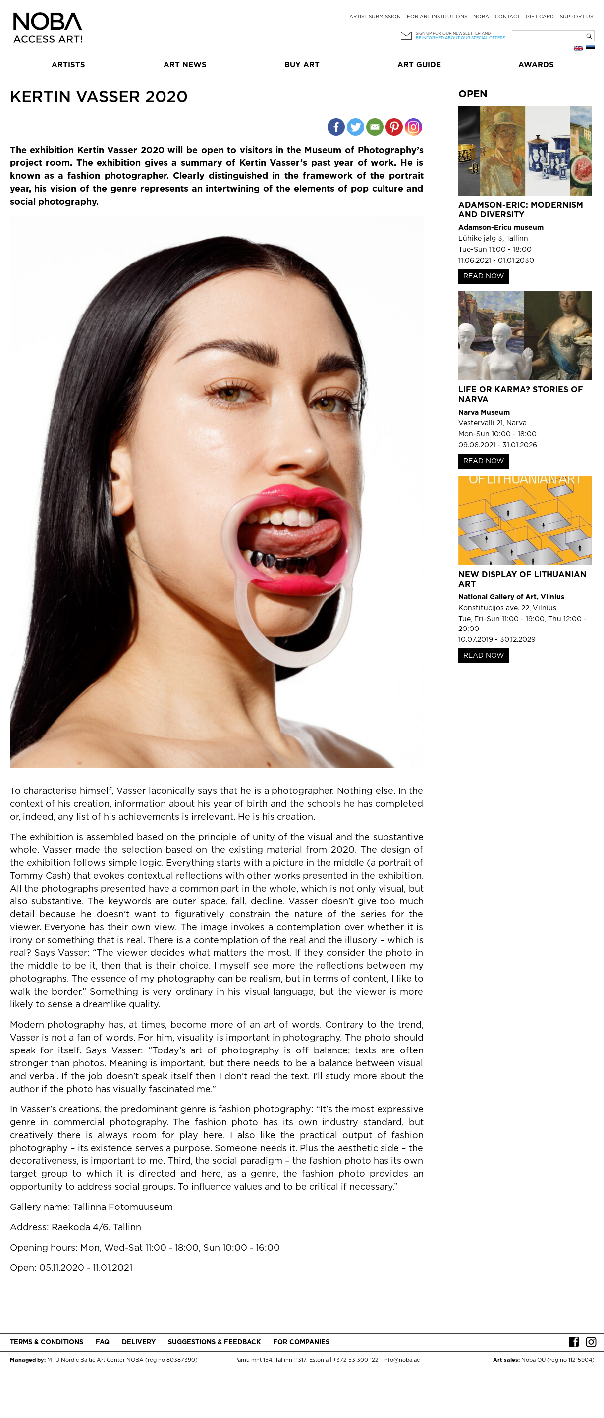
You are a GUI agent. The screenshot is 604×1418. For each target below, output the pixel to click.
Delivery (139, 1342)
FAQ (103, 1342)
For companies (301, 1342)
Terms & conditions (46, 1342)
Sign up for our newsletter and (453, 33)
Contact (507, 17)
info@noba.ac (401, 1360)
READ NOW (483, 276)
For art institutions (437, 17)
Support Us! (577, 17)
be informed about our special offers (460, 38)
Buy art (302, 65)
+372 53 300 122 (356, 1360)
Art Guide (419, 65)
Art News (185, 65)
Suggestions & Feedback (214, 1342)
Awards (536, 65)
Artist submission (375, 17)
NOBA (481, 17)
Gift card (540, 17)
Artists (68, 65)
